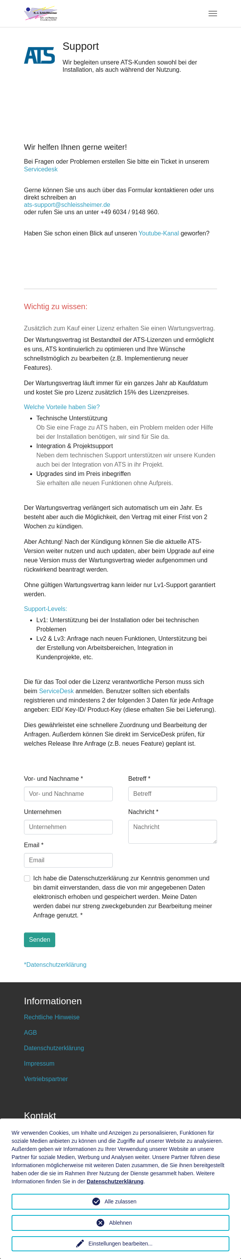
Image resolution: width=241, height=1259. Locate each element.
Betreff (139, 778)
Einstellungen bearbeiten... (120, 1243)
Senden (39, 939)
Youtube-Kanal (159, 233)
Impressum (39, 1063)
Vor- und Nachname (53, 778)
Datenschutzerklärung (54, 1048)
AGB (30, 1032)
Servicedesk (41, 169)
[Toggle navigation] (213, 13)
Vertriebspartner (46, 1079)
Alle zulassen (121, 1201)
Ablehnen (120, 1223)
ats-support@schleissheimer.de (67, 204)
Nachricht (143, 812)
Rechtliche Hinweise (52, 1017)
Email (34, 845)
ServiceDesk (56, 691)
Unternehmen (42, 812)
